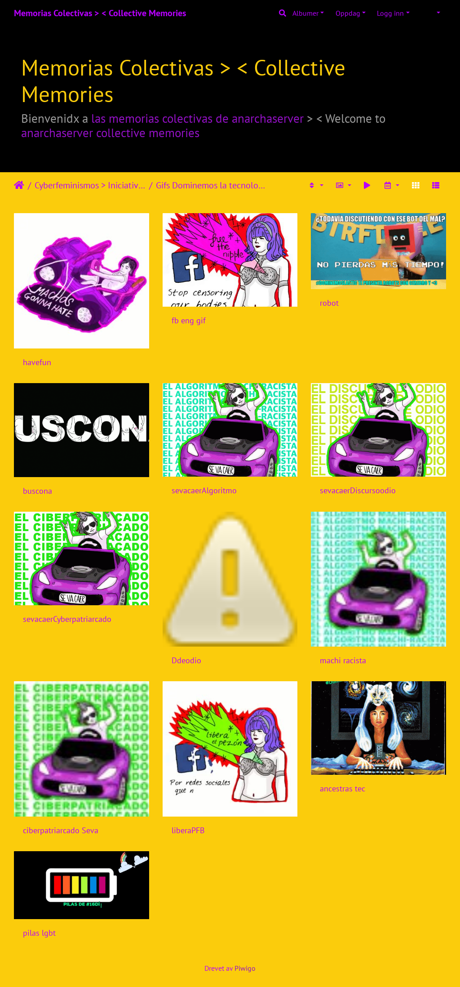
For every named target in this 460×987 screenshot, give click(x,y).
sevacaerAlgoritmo (204, 490)
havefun (37, 362)
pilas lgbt (39, 933)
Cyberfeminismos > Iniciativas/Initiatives (90, 185)
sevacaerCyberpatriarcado (67, 619)
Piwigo (245, 968)
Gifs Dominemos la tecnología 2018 (211, 185)
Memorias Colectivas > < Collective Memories (100, 13)
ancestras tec (342, 788)
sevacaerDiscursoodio (358, 490)
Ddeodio (186, 660)
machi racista (343, 660)
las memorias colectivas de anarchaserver (197, 118)
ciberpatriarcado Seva (60, 830)
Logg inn (390, 13)
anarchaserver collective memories (110, 132)
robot (329, 303)
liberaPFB (188, 830)
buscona (37, 491)
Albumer (305, 13)
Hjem (19, 185)
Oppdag (348, 13)
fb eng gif (189, 320)
